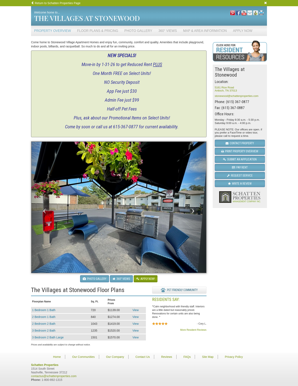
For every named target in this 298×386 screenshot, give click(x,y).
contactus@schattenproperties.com (54, 376)
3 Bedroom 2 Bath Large (48, 337)
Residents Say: (166, 299)
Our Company (115, 356)
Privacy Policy (234, 356)
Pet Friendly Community (179, 290)
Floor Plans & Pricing (97, 30)
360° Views (168, 30)
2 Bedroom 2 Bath (43, 323)
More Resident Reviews (193, 329)
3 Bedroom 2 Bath (43, 330)
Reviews (166, 356)
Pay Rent (240, 167)
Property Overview (52, 30)
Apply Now (242, 30)
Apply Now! (145, 278)
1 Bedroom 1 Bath (43, 310)
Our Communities (83, 356)
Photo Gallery (138, 30)
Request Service (240, 175)
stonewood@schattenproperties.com (236, 95)
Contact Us (142, 356)
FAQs (187, 356)
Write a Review (240, 183)
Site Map (207, 356)
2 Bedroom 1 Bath (43, 317)
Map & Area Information (205, 30)
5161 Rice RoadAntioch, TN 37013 (226, 89)
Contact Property (240, 143)
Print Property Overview (239, 151)
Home (57, 356)
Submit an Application (240, 159)
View (135, 310)
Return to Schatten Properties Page (56, 3)
